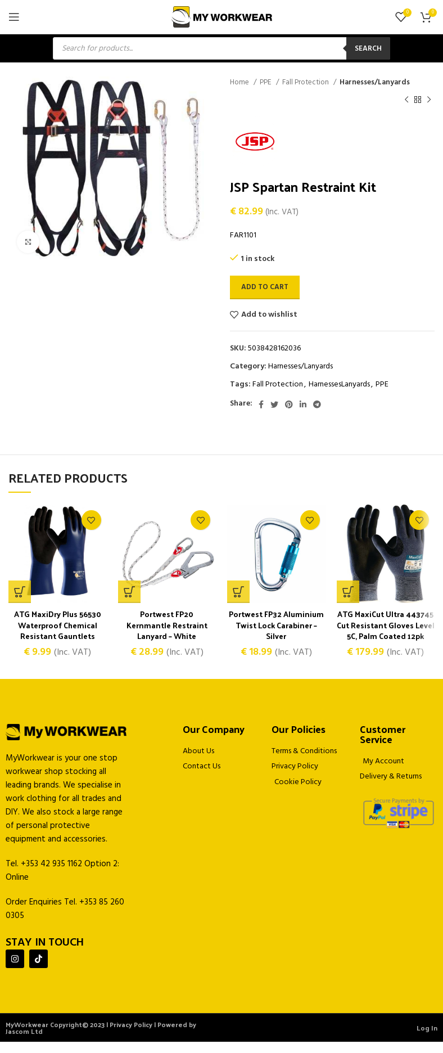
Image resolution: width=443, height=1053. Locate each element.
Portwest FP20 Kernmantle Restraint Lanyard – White (166, 625)
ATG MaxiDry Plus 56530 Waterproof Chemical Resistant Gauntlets (57, 625)
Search (368, 49)
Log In (427, 1039)
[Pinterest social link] (289, 404)
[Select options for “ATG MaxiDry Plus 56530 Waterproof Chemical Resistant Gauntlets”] (19, 591)
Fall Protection (306, 82)
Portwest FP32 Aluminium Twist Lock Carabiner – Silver (276, 625)
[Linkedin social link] (303, 404)
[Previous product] (406, 99)
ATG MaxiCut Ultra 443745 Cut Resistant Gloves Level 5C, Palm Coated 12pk (385, 630)
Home (240, 82)
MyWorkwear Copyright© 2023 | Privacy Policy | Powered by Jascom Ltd (101, 1038)
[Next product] (429, 99)
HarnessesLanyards (339, 384)
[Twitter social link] (274, 404)
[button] (129, 591)
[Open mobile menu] (14, 17)
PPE (266, 82)
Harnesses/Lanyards (375, 82)
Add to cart (264, 287)
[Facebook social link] (261, 404)
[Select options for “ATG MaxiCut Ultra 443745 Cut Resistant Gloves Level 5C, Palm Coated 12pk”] (348, 591)
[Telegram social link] (317, 404)
